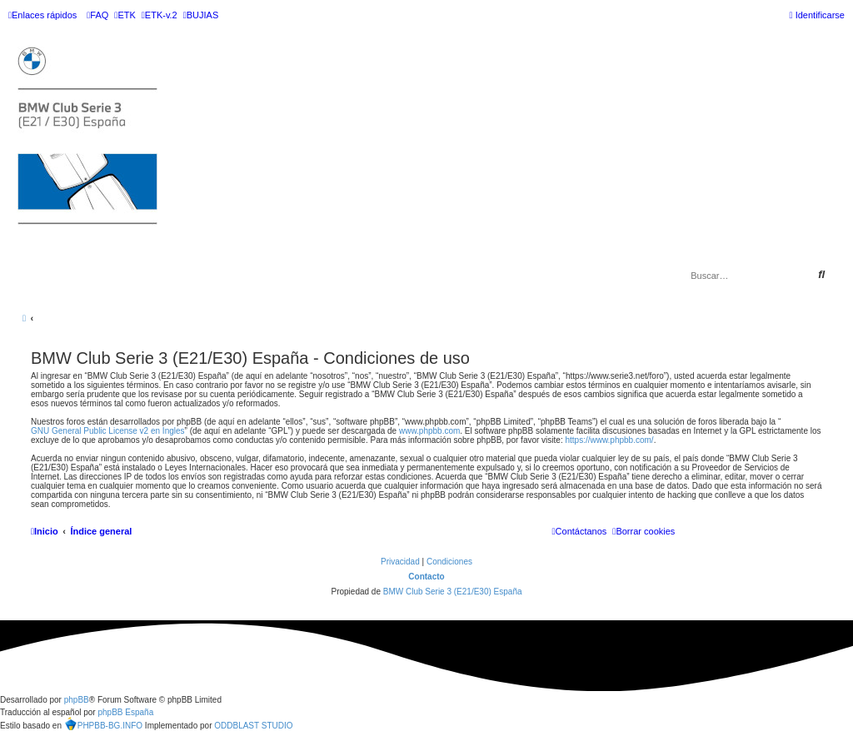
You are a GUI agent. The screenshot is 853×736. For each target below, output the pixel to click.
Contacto (426, 576)
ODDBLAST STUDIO (253, 725)
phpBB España (125, 712)
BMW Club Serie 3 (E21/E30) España (452, 591)
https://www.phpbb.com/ (609, 440)
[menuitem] (97, 15)
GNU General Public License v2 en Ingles (108, 430)
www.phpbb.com (429, 430)
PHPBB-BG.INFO (103, 723)
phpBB (76, 699)
